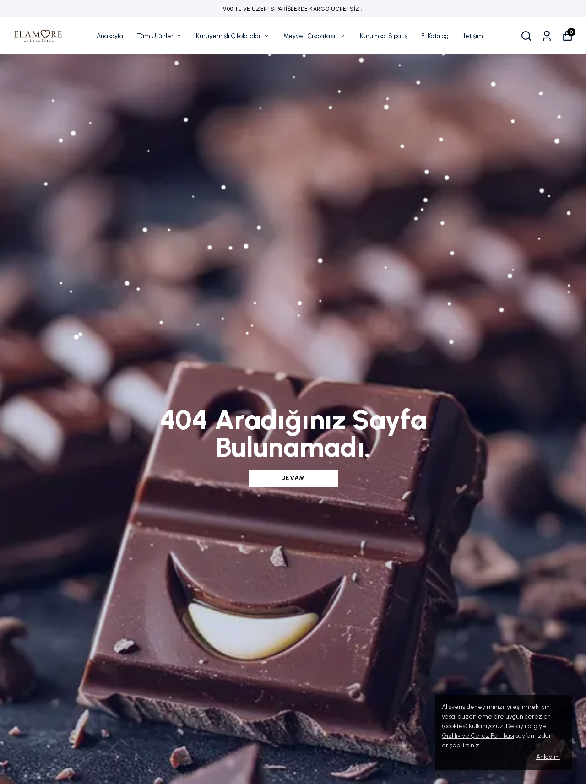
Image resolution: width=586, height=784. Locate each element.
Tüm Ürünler (159, 36)
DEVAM (293, 478)
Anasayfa (110, 36)
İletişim (472, 36)
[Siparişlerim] (547, 36)
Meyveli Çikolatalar (314, 36)
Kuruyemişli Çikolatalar (233, 36)
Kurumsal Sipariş (383, 36)
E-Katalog (435, 36)
